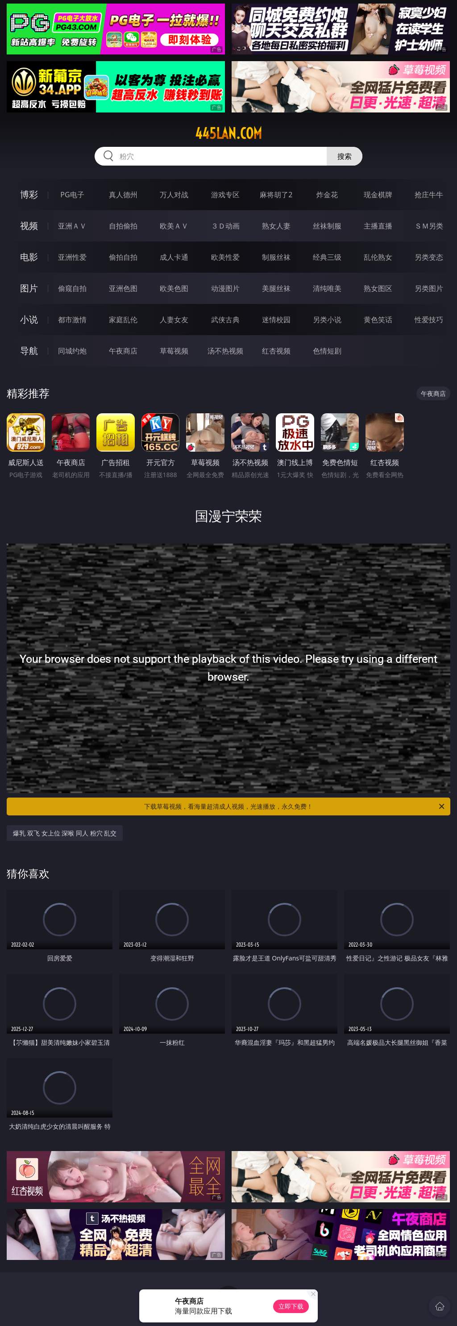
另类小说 (327, 319)
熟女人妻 (276, 226)
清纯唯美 (327, 288)
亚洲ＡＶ (72, 226)
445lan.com (228, 133)
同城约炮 (72, 351)
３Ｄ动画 (225, 226)
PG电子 (72, 195)
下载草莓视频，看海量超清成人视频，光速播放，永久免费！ (295, 806)
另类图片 (429, 288)
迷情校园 (276, 319)
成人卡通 (174, 257)
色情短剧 (327, 351)
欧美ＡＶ (174, 226)
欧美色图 (174, 288)
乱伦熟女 (378, 257)
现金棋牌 (378, 195)
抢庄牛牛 (429, 195)
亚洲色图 (123, 288)
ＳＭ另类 (429, 226)
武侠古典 (225, 319)
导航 (29, 351)
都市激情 (72, 319)
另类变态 (429, 257)
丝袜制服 (327, 226)
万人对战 (174, 195)
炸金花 (327, 195)
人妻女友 (174, 319)
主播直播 (378, 226)
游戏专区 (225, 195)
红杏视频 (276, 351)
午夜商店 (123, 351)
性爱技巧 (429, 319)
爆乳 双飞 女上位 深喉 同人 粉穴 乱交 (64, 833)
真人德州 (123, 195)
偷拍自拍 (123, 257)
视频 (29, 226)
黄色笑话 (378, 319)
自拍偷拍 (123, 226)
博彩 (29, 194)
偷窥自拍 (72, 288)
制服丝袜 (276, 257)
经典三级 (327, 257)
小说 (29, 319)
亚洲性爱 (72, 257)
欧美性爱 (225, 257)
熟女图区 (378, 288)
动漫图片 (225, 288)
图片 (29, 288)
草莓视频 (174, 351)
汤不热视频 (225, 351)
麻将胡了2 (276, 195)
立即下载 (290, 1306)
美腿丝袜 (276, 288)
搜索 (344, 156)
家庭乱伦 (123, 319)
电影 (29, 257)
